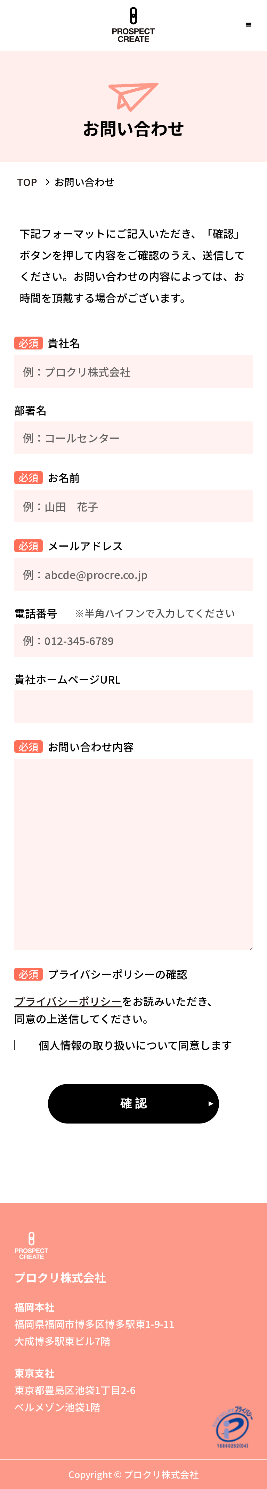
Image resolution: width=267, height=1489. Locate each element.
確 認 (133, 1103)
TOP (27, 182)
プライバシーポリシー (68, 1001)
